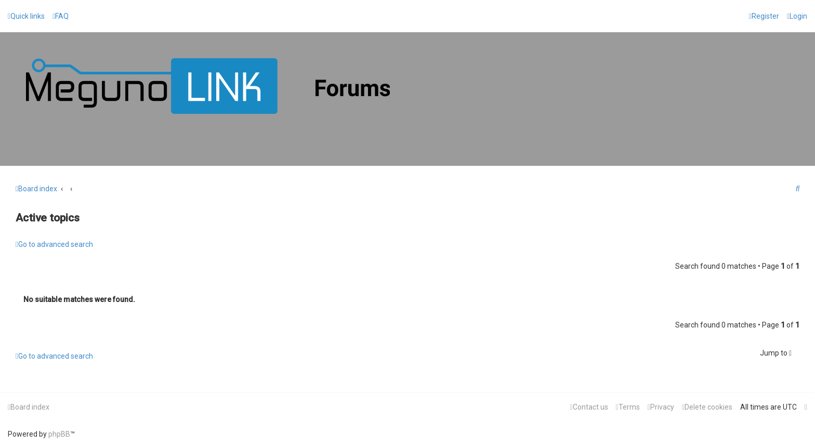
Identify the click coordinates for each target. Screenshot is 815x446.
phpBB (59, 434)
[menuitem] (60, 16)
